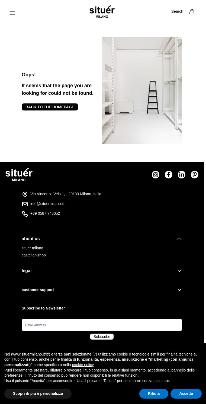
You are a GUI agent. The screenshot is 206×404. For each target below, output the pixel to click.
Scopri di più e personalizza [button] (38, 393)
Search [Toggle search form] (177, 11)
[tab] (102, 238)
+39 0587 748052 (45, 213)
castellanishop (34, 255)
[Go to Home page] (102, 11)
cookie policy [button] (83, 365)
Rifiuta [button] (154, 393)
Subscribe (102, 336)
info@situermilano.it (47, 203)
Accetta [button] (186, 393)
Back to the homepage (49, 107)
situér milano (32, 248)
